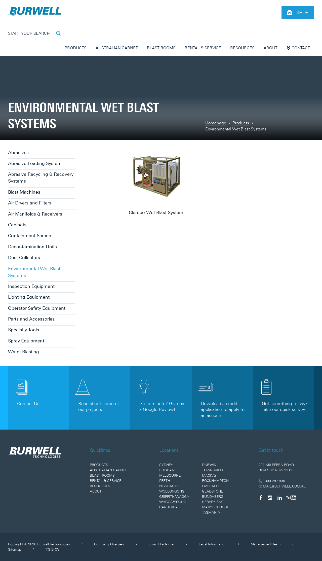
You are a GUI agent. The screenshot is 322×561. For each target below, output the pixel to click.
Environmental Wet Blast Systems (34, 272)
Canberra (168, 507)
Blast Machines (24, 192)
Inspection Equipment (31, 286)
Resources (242, 48)
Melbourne (170, 475)
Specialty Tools (23, 329)
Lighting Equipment (29, 297)
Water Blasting (23, 351)
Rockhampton (215, 481)
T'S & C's (52, 549)
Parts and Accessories (31, 319)
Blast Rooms (161, 48)
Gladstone (212, 491)
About (270, 48)
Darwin (209, 465)
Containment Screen (29, 235)
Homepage (215, 123)
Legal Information (212, 544)
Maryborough (215, 507)
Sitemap (14, 549)
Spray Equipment (26, 340)
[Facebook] (261, 498)
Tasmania (211, 512)
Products (76, 48)
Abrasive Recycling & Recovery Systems (40, 177)
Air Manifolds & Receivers (35, 214)
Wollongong (171, 491)
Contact (298, 48)
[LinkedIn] (279, 498)
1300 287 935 (272, 481)
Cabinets (17, 224)
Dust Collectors (24, 257)
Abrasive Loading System (35, 163)
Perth (164, 481)
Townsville (213, 470)
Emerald (210, 486)
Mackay (209, 475)
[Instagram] (270, 498)
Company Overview (109, 544)
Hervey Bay (212, 502)
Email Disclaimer (162, 544)
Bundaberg (212, 497)
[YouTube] (291, 498)
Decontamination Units (32, 246)
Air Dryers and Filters (29, 202)
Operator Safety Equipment (36, 308)
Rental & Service (203, 48)
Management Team (266, 544)
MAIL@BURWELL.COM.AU (282, 486)
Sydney (166, 465)
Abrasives (18, 152)
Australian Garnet (117, 48)
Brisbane (167, 470)
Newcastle (169, 486)
